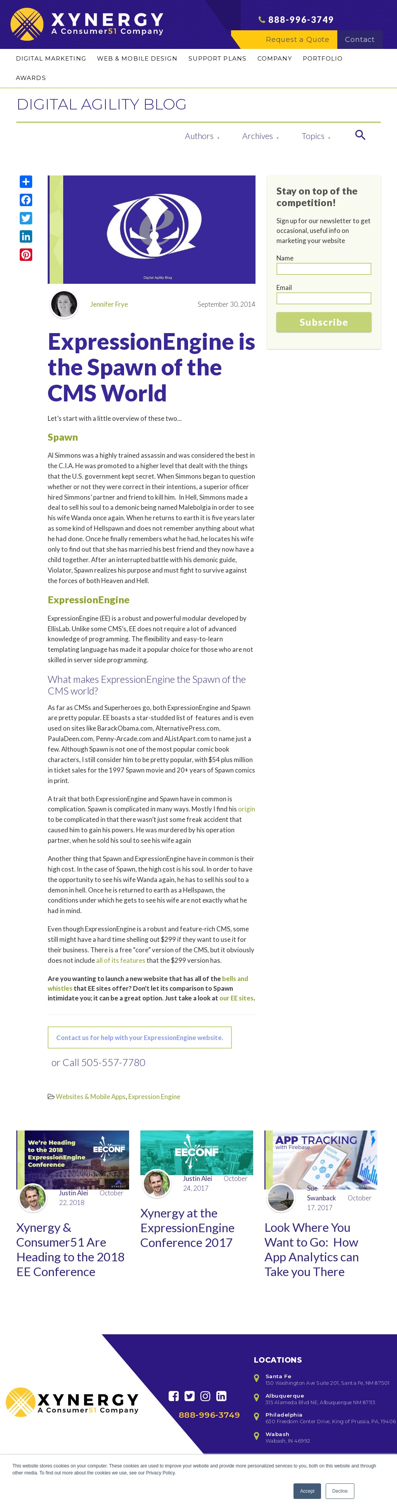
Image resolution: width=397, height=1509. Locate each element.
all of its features (120, 960)
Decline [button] (340, 1491)
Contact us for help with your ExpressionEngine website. (139, 1037)
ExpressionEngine (88, 599)
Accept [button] (307, 1491)
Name (284, 258)
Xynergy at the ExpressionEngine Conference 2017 (190, 1229)
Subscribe (324, 322)
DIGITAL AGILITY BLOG (127, 102)
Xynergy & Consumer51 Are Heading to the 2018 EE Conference (64, 1259)
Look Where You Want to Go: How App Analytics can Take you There (314, 1251)
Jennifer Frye (89, 304)
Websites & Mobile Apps (91, 1096)
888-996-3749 (301, 23)
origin (246, 809)
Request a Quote (301, 43)
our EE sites (236, 998)
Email (284, 287)
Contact (364, 43)
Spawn (63, 437)
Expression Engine (154, 1096)
